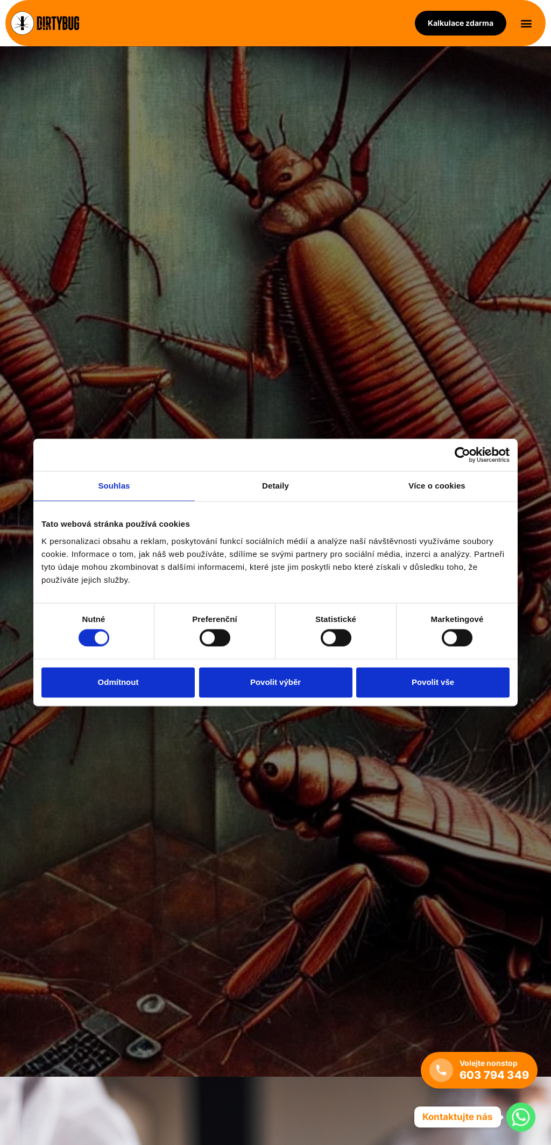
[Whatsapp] (520, 1117)
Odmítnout (118, 682)
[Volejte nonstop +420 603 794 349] (479, 1070)
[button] (526, 23)
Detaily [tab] (275, 485)
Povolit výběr (275, 682)
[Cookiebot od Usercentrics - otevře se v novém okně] (462, 455)
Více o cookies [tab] (436, 485)
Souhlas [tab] (114, 485)
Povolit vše (433, 682)
